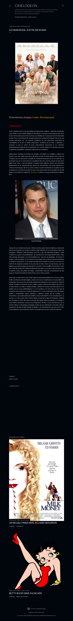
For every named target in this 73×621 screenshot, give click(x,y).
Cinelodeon (26, 5)
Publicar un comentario (22, 596)
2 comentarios (20, 526)
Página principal (21, 17)
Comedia (15, 379)
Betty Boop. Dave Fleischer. (25, 593)
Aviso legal (32, 17)
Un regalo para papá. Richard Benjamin (33, 522)
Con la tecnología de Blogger (36, 609)
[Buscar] (63, 5)
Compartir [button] (12, 376)
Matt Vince (42, 612)
